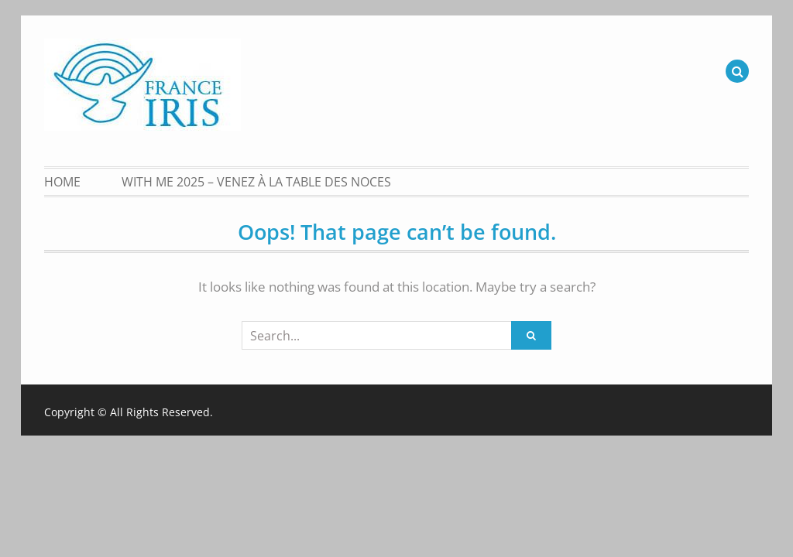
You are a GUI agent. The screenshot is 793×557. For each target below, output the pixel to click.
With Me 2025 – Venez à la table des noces (256, 181)
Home (62, 181)
